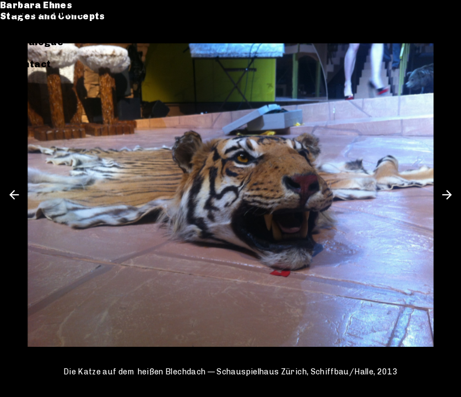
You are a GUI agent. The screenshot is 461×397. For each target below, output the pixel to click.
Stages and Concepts (63, 23)
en (444, 12)
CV (17, 53)
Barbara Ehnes (47, 12)
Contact (31, 64)
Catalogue (37, 42)
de (426, 12)
